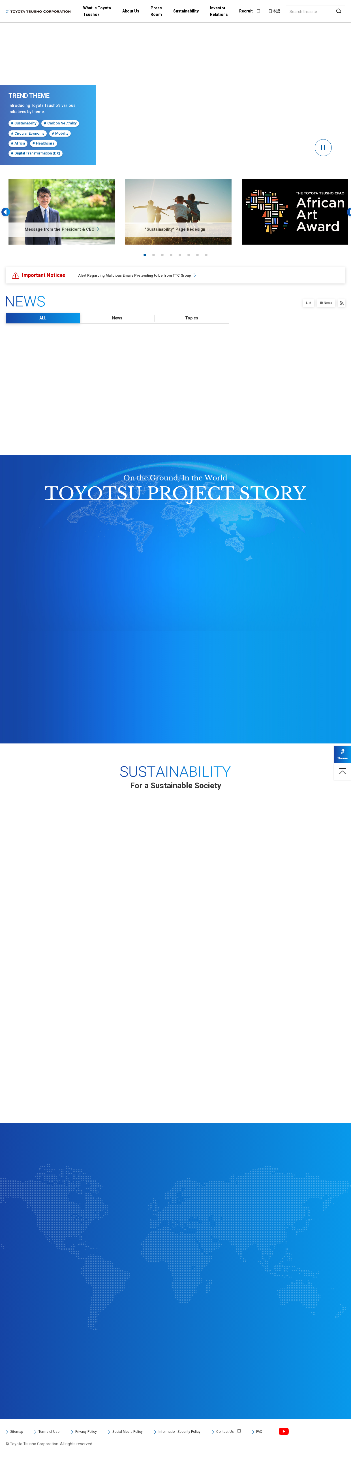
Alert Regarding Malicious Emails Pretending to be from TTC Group (148, 275)
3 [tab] (162, 255)
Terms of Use (55, 1450)
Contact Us (264, 1450)
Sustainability (23, 123)
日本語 (274, 11)
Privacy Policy (99, 1450)
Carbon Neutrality (58, 123)
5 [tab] (180, 255)
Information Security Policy (211, 1450)
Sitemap (18, 1450)
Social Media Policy (149, 1450)
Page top (339, 779)
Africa (17, 143)
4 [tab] (171, 255)
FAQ (302, 1450)
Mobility (58, 133)
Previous (11, 212)
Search (339, 11)
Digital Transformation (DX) (34, 153)
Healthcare (41, 143)
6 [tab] (188, 255)
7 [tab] (197, 255)
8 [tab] (206, 255)
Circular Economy (27, 133)
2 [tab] (153, 255)
